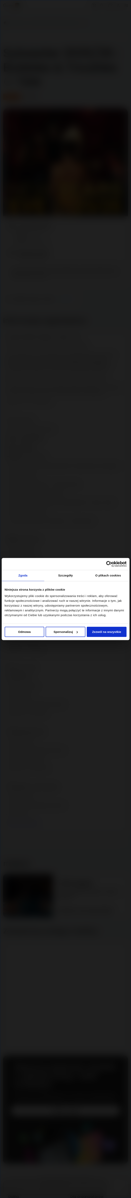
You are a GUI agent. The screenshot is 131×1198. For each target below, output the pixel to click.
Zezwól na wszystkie (106, 631)
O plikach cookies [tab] (108, 575)
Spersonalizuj (65, 631)
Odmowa (24, 631)
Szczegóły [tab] (65, 575)
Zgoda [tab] (22, 575)
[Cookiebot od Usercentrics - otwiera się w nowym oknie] (109, 564)
